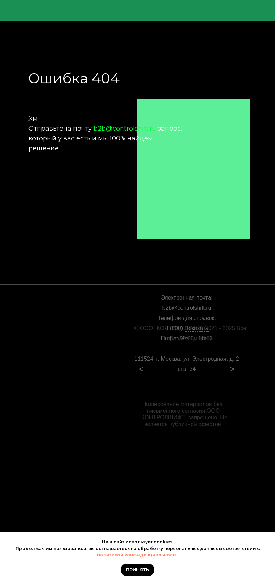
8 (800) (186, 328)
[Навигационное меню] (12, 10)
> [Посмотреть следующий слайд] (232, 369)
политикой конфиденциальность (137, 554)
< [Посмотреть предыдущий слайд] (141, 369)
